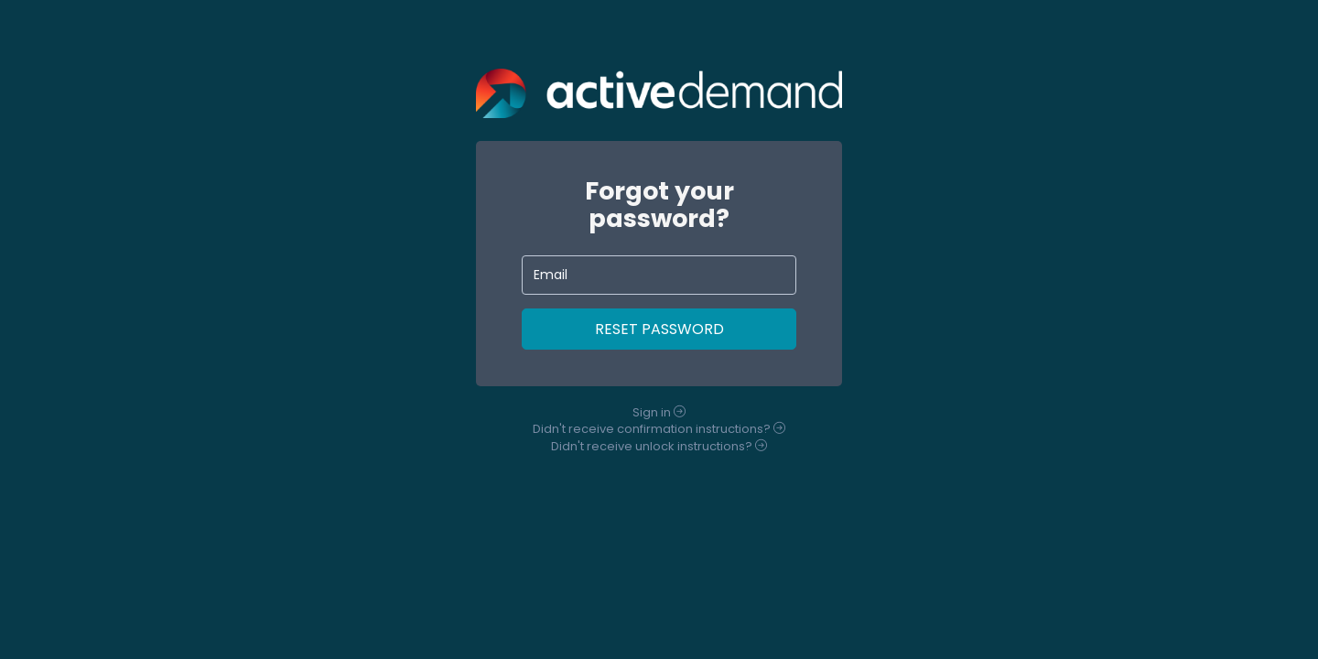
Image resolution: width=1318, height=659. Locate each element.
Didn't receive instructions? (659, 429)
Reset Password (659, 329)
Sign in (659, 412)
